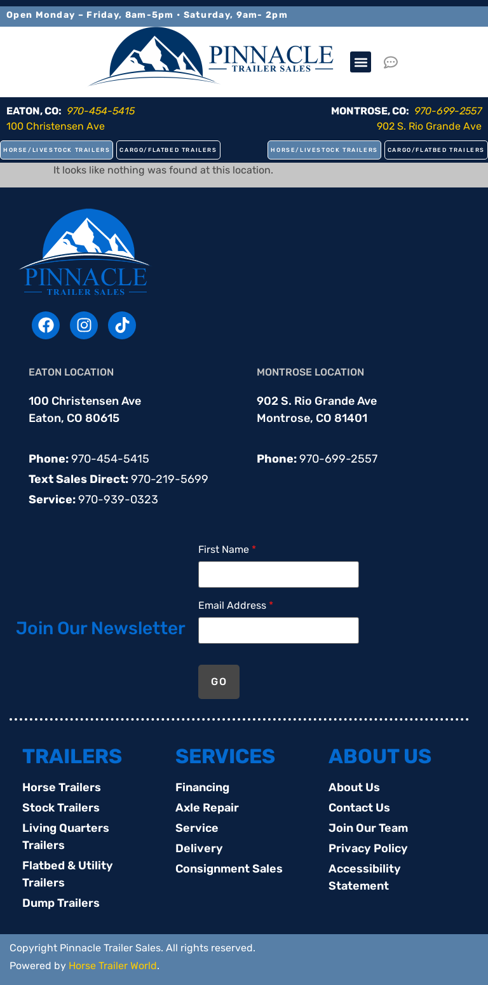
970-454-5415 (110, 459)
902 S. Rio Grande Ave (429, 126)
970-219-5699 (169, 479)
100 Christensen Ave (55, 126)
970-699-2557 (338, 459)
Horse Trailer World (113, 966)
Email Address (235, 606)
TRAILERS (72, 756)
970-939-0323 (118, 499)
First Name (227, 550)
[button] (360, 61)
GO (219, 682)
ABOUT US (380, 756)
